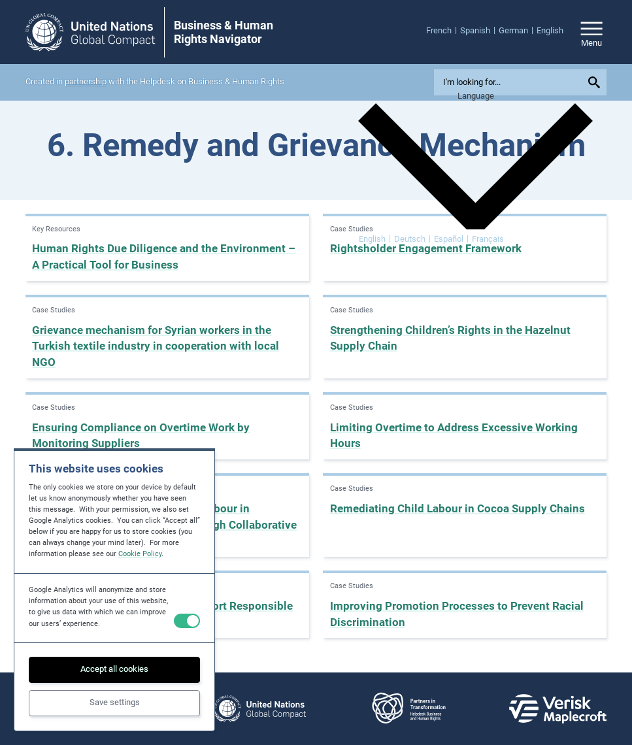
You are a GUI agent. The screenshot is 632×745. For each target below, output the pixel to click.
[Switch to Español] (451, 238)
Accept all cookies (114, 669)
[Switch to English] (375, 238)
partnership (86, 81)
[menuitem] (443, 30)
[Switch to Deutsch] (412, 238)
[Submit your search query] (595, 82)
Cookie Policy (139, 554)
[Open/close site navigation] (591, 32)
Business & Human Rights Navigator (223, 32)
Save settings (115, 702)
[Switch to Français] (488, 238)
